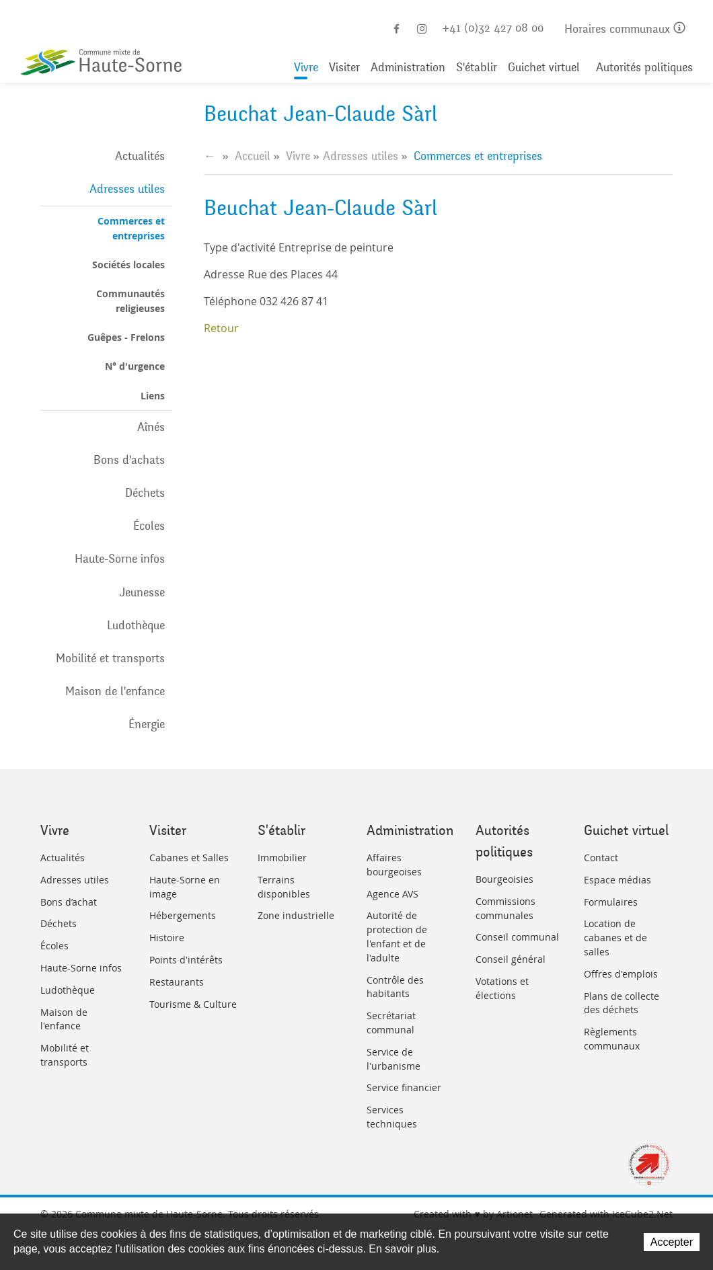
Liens (153, 395)
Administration (408, 68)
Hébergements (182, 915)
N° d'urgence (135, 366)
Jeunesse (142, 592)
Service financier (404, 1087)
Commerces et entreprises (131, 227)
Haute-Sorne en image (184, 886)
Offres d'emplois (621, 973)
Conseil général (511, 959)
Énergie (146, 724)
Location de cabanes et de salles (615, 937)
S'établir (476, 68)
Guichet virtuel (544, 68)
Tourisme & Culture (193, 1004)
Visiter (344, 68)
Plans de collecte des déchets (621, 1003)
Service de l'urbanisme (393, 1058)
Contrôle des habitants (395, 987)
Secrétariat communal (391, 1022)
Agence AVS (392, 893)
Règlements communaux (612, 1038)
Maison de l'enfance (115, 691)
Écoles (149, 525)
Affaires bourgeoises (394, 864)
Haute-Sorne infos (120, 558)
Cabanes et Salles (189, 857)
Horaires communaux (624, 30)
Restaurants (176, 982)
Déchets (145, 492)
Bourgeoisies (504, 879)
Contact (601, 857)
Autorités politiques (644, 68)
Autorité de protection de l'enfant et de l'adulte (397, 936)
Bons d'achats (129, 459)
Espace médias (617, 879)
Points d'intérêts (186, 959)
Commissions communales (505, 908)
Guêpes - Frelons (126, 337)
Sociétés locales (128, 264)
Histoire (166, 937)
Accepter (671, 1242)
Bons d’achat (68, 902)
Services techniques (392, 1116)
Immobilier (282, 857)
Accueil (252, 156)
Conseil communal (517, 936)
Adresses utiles (127, 189)
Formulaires (611, 902)
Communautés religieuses (130, 300)
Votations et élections (502, 988)
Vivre (306, 68)
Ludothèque (136, 625)
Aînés (151, 427)
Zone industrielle (296, 915)
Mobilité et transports (110, 658)
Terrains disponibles (284, 886)
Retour (221, 328)
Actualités (140, 156)
